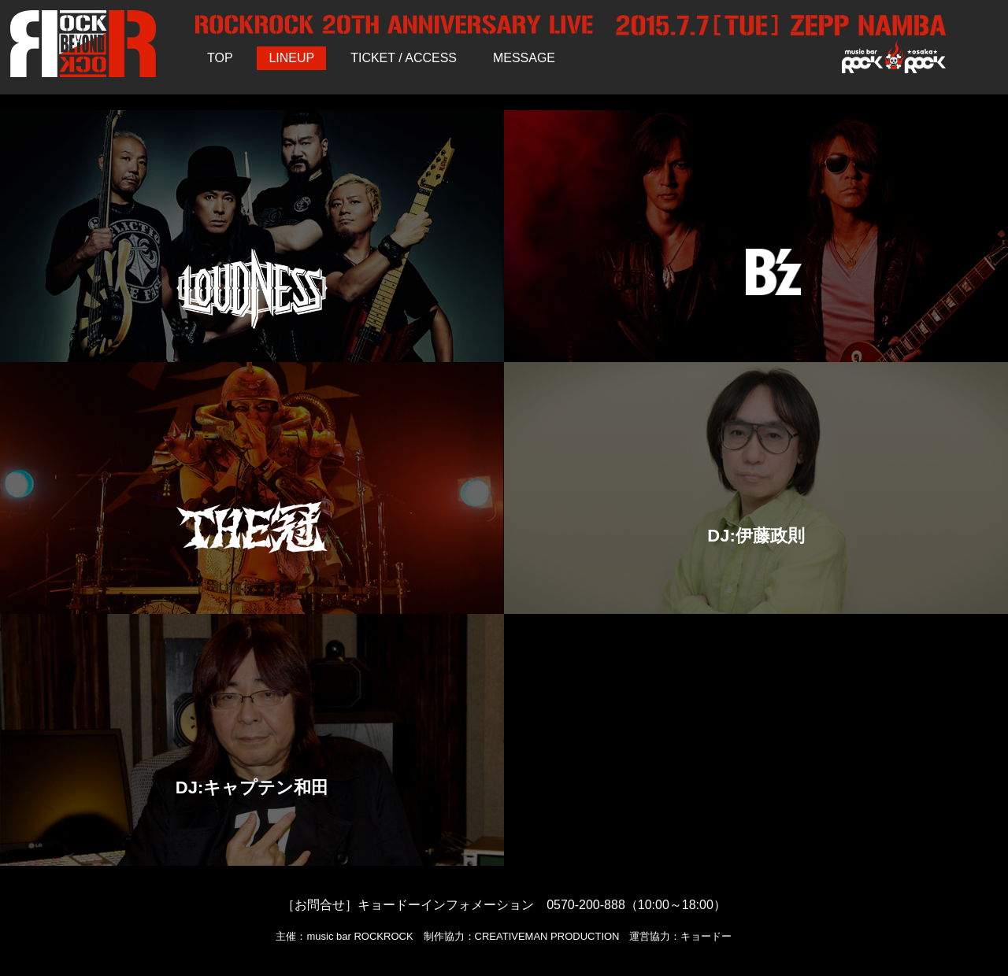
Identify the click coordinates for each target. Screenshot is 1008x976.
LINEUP (291, 58)
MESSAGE (524, 58)
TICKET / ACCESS (403, 58)
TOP (220, 58)
